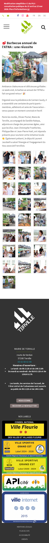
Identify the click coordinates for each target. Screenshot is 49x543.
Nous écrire (24, 401)
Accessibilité (24, 535)
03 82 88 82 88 (24, 361)
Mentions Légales (24, 527)
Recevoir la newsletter (24, 406)
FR (34, 15)
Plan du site (24, 531)
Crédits (24, 539)
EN (39, 15)
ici (28, 9)
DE (44, 15)
